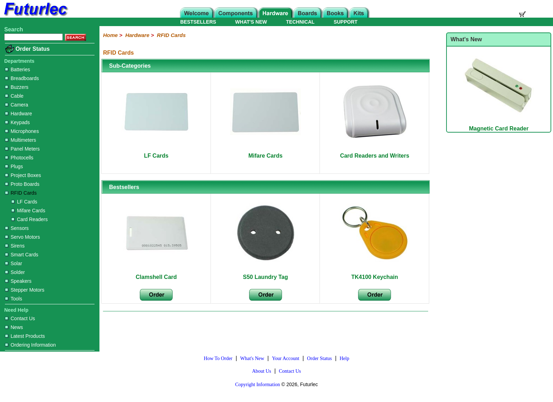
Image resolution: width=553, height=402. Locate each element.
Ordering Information (30, 345)
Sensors (17, 228)
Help (344, 358)
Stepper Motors (24, 290)
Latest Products (25, 336)
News (14, 327)
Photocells (19, 157)
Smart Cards (21, 254)
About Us (261, 371)
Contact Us (20, 318)
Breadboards (22, 78)
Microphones (22, 131)
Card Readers (29, 219)
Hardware (18, 113)
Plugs (14, 166)
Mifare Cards (28, 210)
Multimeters (20, 140)
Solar (13, 263)
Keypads (17, 122)
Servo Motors (22, 237)
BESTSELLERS (198, 22)
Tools (13, 299)
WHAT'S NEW (251, 22)
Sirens (15, 246)
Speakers (18, 281)
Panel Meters (22, 149)
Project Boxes (23, 175)
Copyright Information (257, 384)
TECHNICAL (300, 22)
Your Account (285, 358)
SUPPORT (346, 22)
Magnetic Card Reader (498, 125)
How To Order (218, 358)
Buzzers (17, 87)
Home (110, 35)
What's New (252, 358)
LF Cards (24, 202)
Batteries (17, 69)
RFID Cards (21, 193)
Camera (16, 105)
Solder (15, 272)
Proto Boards (22, 184)
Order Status (33, 49)
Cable (14, 96)
